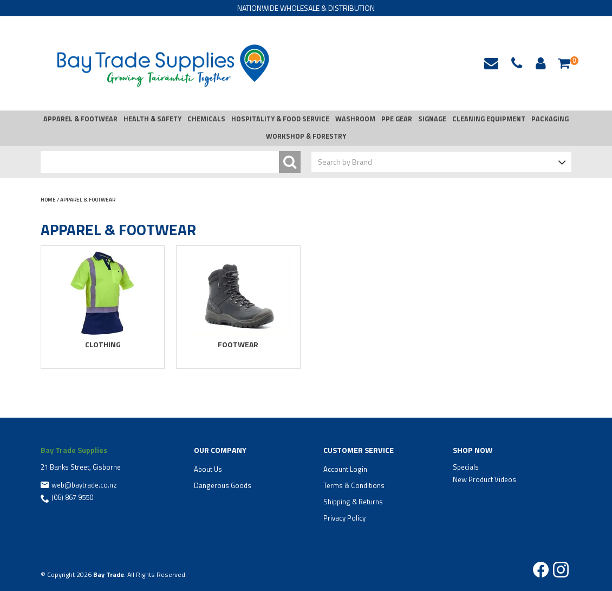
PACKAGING (550, 119)
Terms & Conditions (354, 485)
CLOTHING (103, 344)
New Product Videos (484, 479)
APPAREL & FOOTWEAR (80, 119)
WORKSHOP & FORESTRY (306, 136)
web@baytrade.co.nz (491, 63)
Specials (466, 467)
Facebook (541, 569)
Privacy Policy (344, 517)
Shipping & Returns (353, 501)
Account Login (345, 469)
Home (48, 200)
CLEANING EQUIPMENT (488, 119)
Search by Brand (345, 161)
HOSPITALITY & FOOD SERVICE (280, 119)
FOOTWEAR (238, 344)
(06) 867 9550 (72, 497)
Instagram (561, 569)
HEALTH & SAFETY (152, 119)
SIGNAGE (432, 119)
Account (539, 63)
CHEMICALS (206, 119)
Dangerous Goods (222, 485)
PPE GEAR (396, 119)
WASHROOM (355, 119)
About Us (208, 469)
